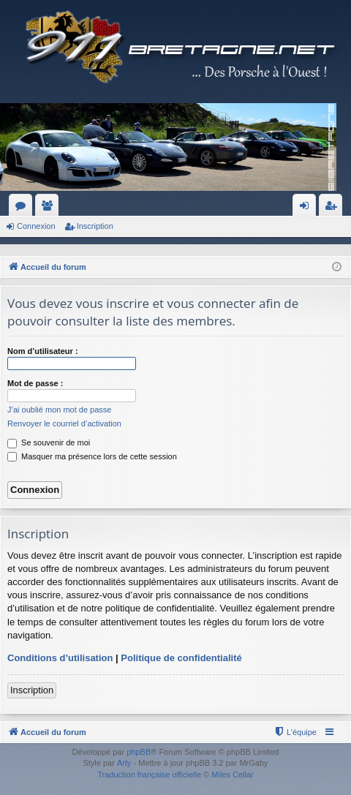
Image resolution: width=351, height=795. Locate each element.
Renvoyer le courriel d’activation (64, 423)
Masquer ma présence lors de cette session (92, 456)
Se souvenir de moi (48, 442)
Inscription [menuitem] (333, 208)
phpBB (139, 751)
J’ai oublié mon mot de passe (59, 409)
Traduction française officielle (149, 774)
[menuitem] (295, 732)
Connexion (36, 226)
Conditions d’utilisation (60, 657)
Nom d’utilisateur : (42, 351)
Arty (124, 762)
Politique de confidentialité (181, 657)
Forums (23, 208)
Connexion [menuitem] (307, 208)
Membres (50, 208)
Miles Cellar (232, 774)
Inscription (95, 226)
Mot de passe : (35, 383)
